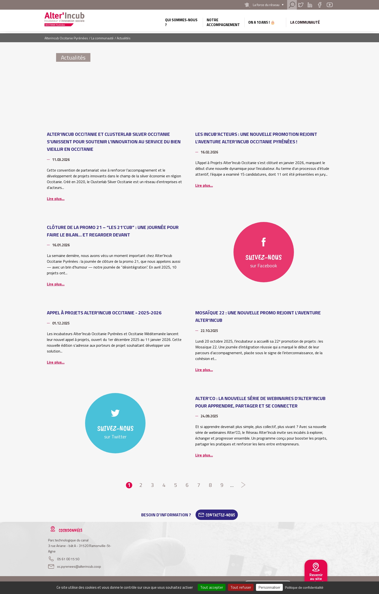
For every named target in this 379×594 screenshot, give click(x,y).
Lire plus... (56, 198)
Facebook (319, 5)
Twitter (301, 5)
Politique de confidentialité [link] (304, 587)
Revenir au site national (316, 578)
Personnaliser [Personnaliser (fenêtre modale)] (269, 587)
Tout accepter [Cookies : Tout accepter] (211, 587)
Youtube (330, 5)
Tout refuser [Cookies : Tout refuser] (240, 587)
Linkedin (310, 5)
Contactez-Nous (220, 515)
